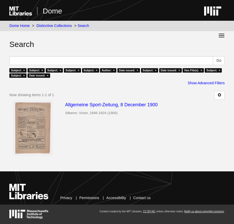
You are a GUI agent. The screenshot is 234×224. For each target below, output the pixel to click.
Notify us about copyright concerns (204, 211)
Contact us (142, 198)
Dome (52, 11)
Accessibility (116, 198)
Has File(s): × (193, 70)
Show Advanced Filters (206, 83)
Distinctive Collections (54, 26)
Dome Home (19, 26)
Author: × (108, 70)
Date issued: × (128, 70)
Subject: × (18, 70)
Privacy (66, 198)
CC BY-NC (149, 211)
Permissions (89, 198)
